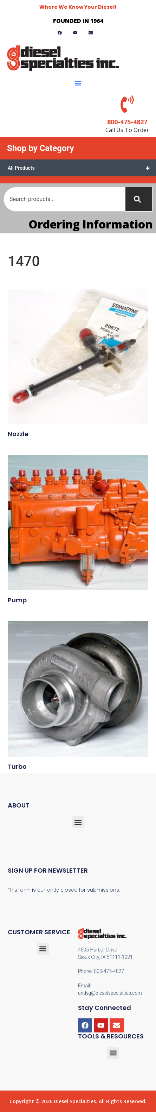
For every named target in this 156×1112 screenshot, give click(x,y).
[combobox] (64, 199)
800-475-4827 (127, 122)
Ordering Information (90, 224)
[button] (78, 83)
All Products (82, 167)
